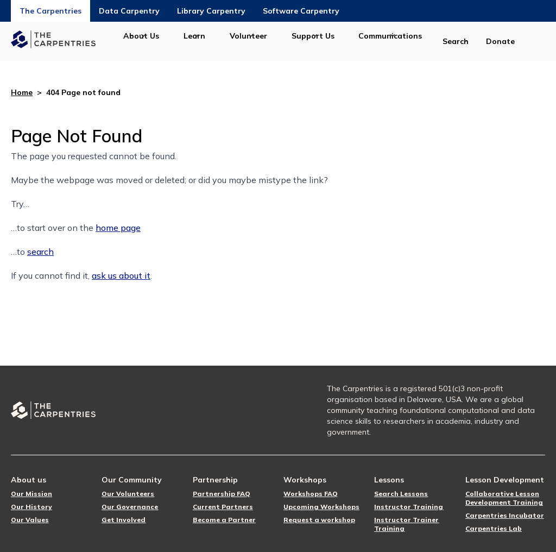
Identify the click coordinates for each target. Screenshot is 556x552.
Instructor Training (408, 507)
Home (22, 92)
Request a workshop (319, 520)
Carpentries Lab (493, 528)
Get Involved (124, 520)
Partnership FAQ (221, 494)
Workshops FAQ (310, 494)
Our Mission (31, 494)
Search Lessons (401, 494)
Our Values (30, 520)
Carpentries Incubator (504, 515)
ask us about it (121, 275)
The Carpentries (50, 11)
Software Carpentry (301, 11)
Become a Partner (224, 520)
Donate (500, 41)
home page (118, 227)
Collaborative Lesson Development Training (504, 498)
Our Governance (130, 507)
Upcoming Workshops (321, 507)
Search (456, 41)
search (40, 251)
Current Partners (223, 507)
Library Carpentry (211, 11)
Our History (31, 507)
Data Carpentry (129, 11)
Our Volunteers (128, 494)
